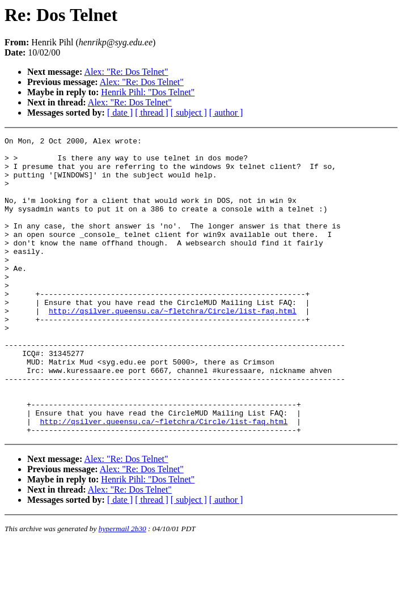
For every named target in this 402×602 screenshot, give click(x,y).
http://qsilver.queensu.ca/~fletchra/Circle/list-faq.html (173, 346)
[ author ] (226, 112)
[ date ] (120, 112)
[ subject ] (189, 112)
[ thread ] (151, 112)
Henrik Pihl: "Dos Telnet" (147, 92)
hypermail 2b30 (122, 588)
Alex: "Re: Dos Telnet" (126, 72)
